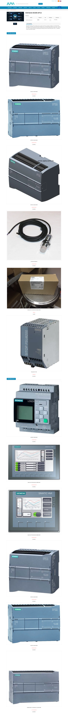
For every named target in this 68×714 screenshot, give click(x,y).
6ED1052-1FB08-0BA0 (34, 437)
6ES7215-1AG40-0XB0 (34, 140)
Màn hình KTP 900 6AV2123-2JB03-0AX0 (34, 482)
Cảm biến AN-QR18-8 (34, 261)
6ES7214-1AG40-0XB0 (34, 91)
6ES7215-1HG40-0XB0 (34, 204)
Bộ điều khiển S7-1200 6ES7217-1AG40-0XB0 (34, 707)
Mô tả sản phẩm (29, 23)
